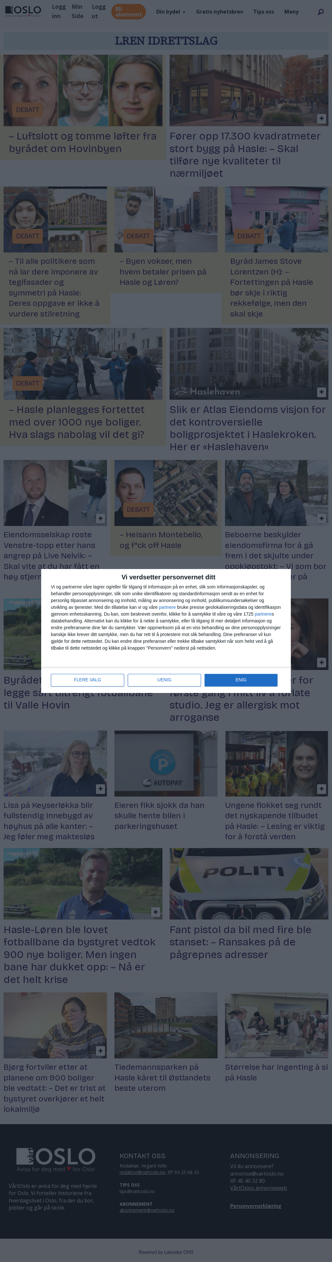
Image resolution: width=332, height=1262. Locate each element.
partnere (167, 607)
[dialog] (166, 631)
